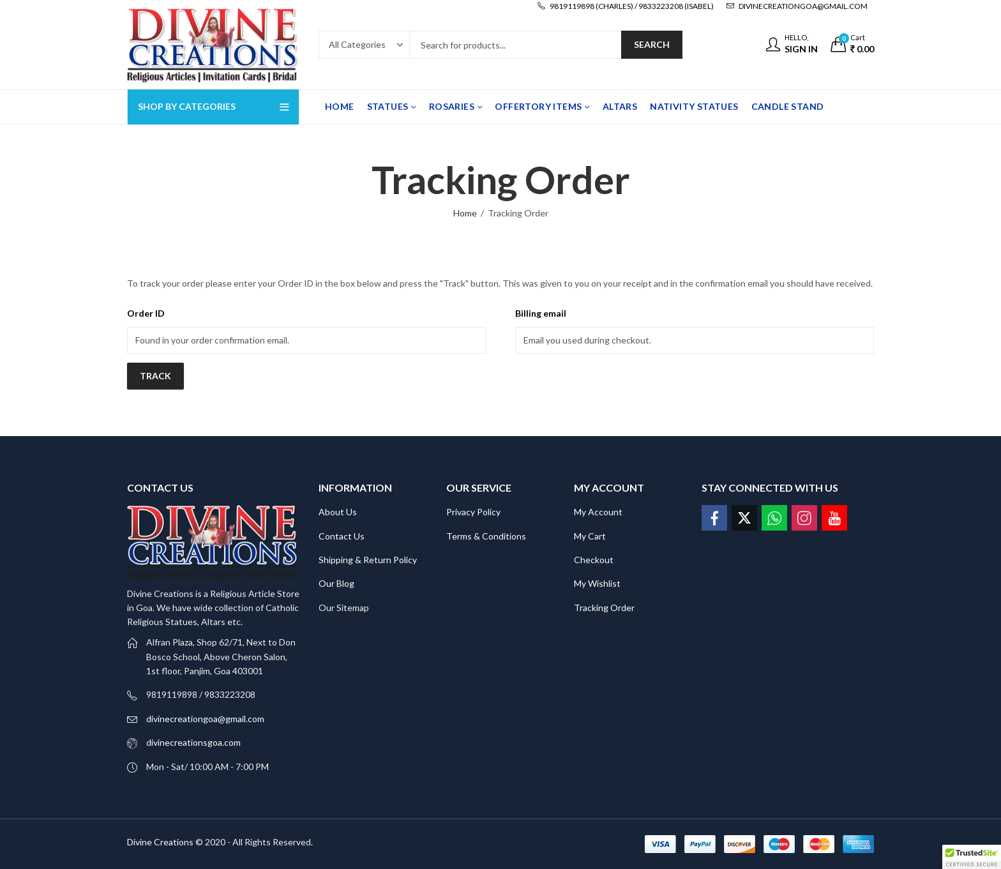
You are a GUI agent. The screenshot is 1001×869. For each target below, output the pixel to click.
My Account (598, 511)
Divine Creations (160, 841)
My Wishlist (597, 583)
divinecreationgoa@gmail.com (205, 718)
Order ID (146, 313)
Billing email (540, 313)
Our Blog (336, 583)
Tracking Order (604, 607)
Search (652, 44)
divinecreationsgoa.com (193, 742)
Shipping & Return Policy (368, 559)
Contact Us (342, 536)
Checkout (593, 559)
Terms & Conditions (486, 536)
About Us (338, 511)
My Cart (590, 536)
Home (465, 213)
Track (155, 375)
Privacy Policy (473, 511)
